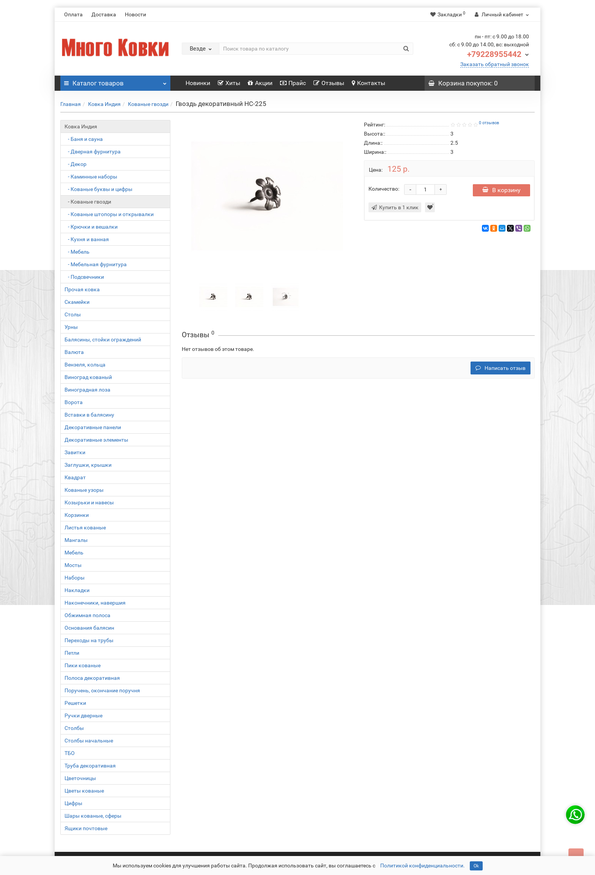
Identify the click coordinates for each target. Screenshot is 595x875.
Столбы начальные (89, 741)
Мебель (74, 553)
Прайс (293, 83)
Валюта (74, 352)
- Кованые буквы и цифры (98, 189)
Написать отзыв (500, 368)
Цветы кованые (84, 791)
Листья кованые (85, 527)
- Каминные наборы (91, 177)
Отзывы (328, 83)
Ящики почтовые (86, 828)
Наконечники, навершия (95, 603)
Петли (72, 653)
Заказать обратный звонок (494, 64)
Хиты (229, 83)
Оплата (73, 14)
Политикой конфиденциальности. (422, 865)
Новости (135, 14)
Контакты (368, 83)
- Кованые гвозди (88, 202)
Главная (70, 104)
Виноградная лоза (87, 390)
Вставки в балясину (89, 415)
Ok (476, 866)
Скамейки (77, 302)
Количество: (383, 189)
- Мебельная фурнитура (96, 264)
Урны (71, 327)
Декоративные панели (93, 427)
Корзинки (77, 515)
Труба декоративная (90, 766)
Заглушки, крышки (88, 465)
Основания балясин (89, 628)
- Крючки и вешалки (91, 227)
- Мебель (77, 252)
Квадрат (75, 477)
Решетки (75, 703)
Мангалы (76, 540)
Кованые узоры (84, 490)
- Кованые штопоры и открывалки (109, 214)
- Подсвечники (84, 277)
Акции (260, 83)
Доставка (103, 14)
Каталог (115, 81)
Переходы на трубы (89, 640)
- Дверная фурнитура (93, 151)
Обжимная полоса (87, 615)
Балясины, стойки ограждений (103, 339)
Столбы (74, 728)
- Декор (76, 164)
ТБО (70, 753)
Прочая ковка (82, 289)
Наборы (75, 578)
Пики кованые (83, 665)
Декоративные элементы (96, 440)
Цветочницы (80, 778)
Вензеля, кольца (85, 365)
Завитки (75, 452)
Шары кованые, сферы (93, 816)
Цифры (73, 803)
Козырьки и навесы (89, 502)
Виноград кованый (88, 377)
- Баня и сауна (84, 139)
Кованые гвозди (148, 104)
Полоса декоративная (92, 678)
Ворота (74, 402)
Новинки (198, 83)
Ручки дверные (83, 715)
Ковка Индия (104, 104)
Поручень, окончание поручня (102, 690)
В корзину (501, 190)
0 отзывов (489, 122)
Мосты (73, 565)
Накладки (77, 590)
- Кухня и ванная (87, 239)
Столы (73, 314)
